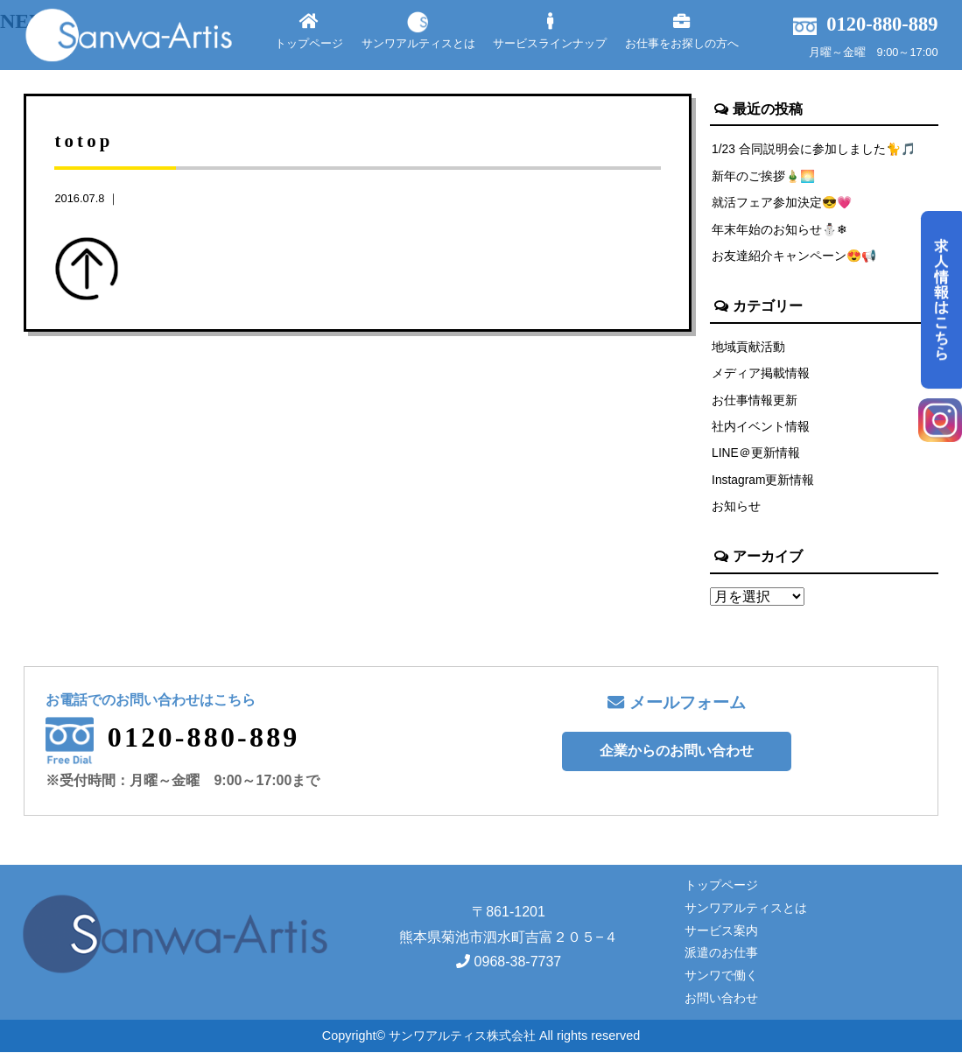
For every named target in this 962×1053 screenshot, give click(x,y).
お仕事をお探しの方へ (682, 31)
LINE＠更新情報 (756, 453)
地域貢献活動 (748, 347)
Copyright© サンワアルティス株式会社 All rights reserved (481, 1035)
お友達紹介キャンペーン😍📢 (795, 256)
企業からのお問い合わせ (677, 751)
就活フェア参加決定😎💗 (782, 202)
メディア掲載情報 (761, 373)
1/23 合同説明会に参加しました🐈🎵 (815, 149)
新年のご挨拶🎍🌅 (764, 176)
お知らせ (736, 507)
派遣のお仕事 (721, 953)
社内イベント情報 (761, 426)
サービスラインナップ (550, 31)
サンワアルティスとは (418, 31)
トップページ (309, 31)
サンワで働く (721, 976)
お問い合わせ (721, 999)
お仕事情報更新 (754, 400)
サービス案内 (721, 930)
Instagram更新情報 (764, 481)
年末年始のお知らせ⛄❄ (780, 229)
